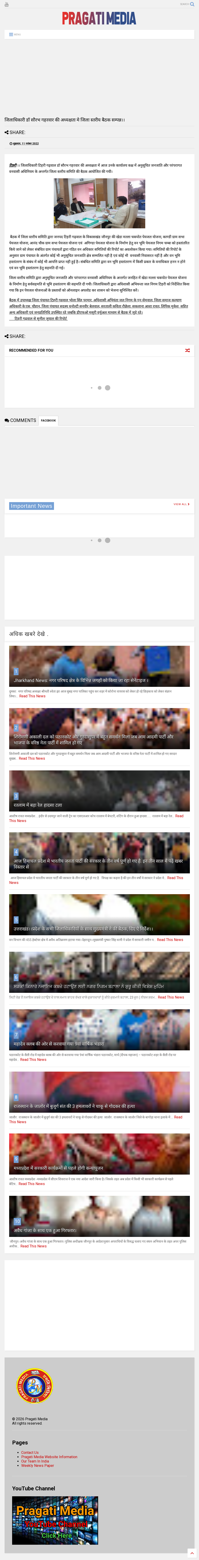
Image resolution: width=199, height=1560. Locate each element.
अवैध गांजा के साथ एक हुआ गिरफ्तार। (45, 1230)
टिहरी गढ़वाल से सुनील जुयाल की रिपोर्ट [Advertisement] (38, 318)
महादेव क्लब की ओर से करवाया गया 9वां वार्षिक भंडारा (59, 1044)
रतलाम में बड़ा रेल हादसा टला (38, 805)
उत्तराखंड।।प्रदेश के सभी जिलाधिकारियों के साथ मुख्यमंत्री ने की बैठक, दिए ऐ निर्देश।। (83, 929)
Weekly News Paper (37, 1465)
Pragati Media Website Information (49, 1457)
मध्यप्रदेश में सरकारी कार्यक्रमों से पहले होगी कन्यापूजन (58, 1168)
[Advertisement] (99, 78)
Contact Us (30, 1452)
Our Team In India (35, 1461)
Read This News (32, 696)
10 (17, 1221)
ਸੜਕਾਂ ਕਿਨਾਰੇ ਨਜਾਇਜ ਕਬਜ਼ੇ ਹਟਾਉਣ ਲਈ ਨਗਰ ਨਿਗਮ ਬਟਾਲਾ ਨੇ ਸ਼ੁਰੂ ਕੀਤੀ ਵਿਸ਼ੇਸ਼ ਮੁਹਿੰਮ (89, 986)
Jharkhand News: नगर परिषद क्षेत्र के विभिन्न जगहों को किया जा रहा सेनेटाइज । (81, 680)
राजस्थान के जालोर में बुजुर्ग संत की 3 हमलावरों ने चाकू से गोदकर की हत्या (74, 1106)
